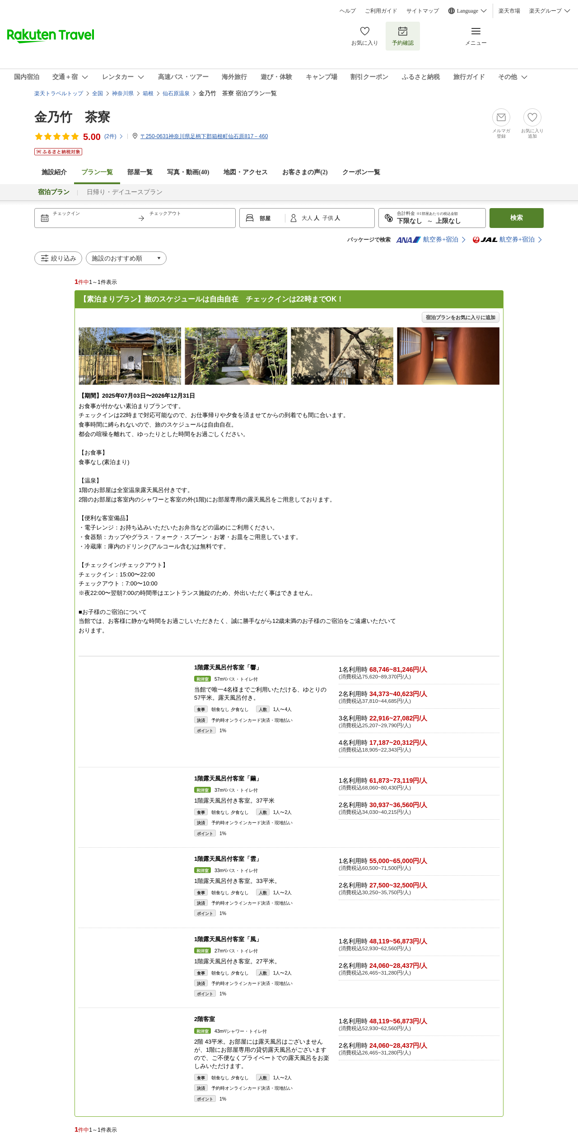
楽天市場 (509, 11)
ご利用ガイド (381, 11)
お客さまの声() (304, 172)
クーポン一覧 (361, 172)
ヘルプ (348, 11)
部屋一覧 (140, 172)
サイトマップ (422, 11)
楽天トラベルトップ (58, 93)
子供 (328, 218)
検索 (516, 217)
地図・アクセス (246, 172)
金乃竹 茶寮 (72, 117)
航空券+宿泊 (427, 239)
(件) (114, 136)
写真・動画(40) (188, 172)
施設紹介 (54, 172)
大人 (308, 218)
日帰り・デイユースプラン (125, 192)
